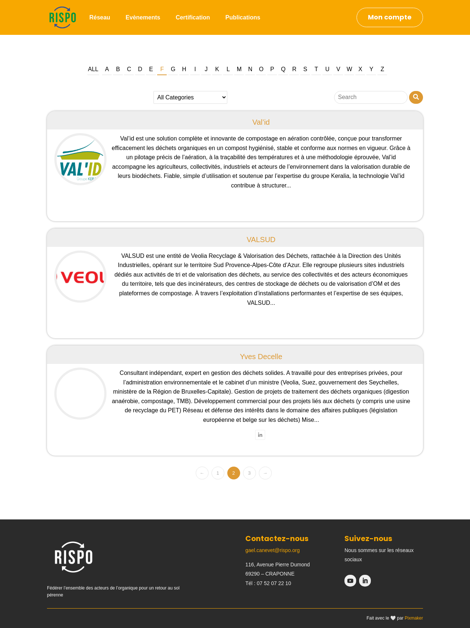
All (93, 69)
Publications (242, 17)
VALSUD (261, 240)
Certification (193, 17)
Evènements (143, 17)
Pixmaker (414, 618)
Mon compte (390, 17)
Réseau (99, 17)
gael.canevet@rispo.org (272, 550)
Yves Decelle (261, 357)
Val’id (261, 122)
